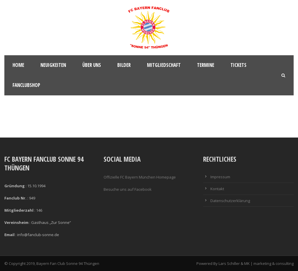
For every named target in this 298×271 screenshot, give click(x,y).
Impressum (220, 176)
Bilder (124, 65)
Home (18, 65)
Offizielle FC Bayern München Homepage (140, 177)
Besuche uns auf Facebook (128, 189)
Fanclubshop (26, 85)
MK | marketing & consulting (269, 263)
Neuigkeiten (53, 65)
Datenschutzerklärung (230, 200)
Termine (205, 65)
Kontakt (217, 188)
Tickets (238, 65)
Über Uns (91, 65)
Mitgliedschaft (164, 65)
